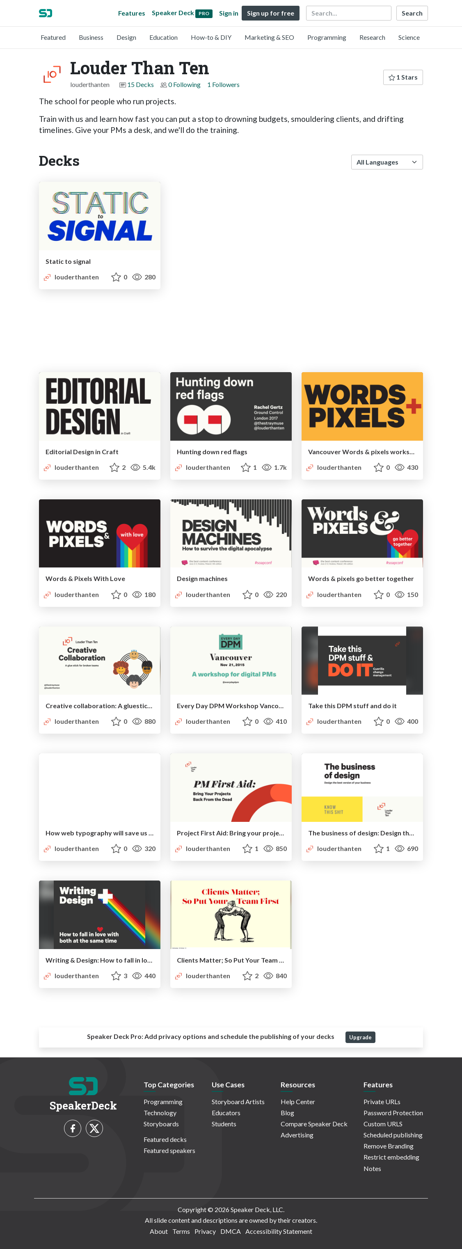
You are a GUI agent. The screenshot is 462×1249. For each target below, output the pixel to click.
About (159, 1231)
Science (409, 37)
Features (131, 13)
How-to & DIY (211, 37)
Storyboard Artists (238, 1101)
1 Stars (403, 77)
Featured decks (165, 1139)
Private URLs (382, 1101)
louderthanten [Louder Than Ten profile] (70, 277)
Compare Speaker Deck (314, 1124)
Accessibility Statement (278, 1231)
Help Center (298, 1101)
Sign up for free (270, 13)
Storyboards (161, 1124)
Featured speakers (169, 1150)
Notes (372, 1168)
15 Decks (140, 84)
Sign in (228, 13)
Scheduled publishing (393, 1135)
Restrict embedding (391, 1157)
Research (372, 37)
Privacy (205, 1231)
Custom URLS (383, 1124)
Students (224, 1124)
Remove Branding (389, 1146)
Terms (181, 1231)
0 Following (184, 84)
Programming (326, 37)
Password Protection (393, 1112)
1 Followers (223, 84)
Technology (160, 1112)
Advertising (297, 1135)
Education (163, 37)
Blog (287, 1112)
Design (126, 37)
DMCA (230, 1231)
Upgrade (360, 1037)
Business (91, 37)
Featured (53, 37)
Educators (226, 1112)
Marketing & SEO (269, 37)
